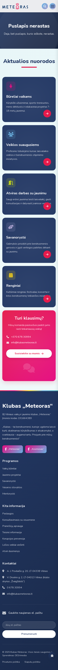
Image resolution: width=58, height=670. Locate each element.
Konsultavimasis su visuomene (18, 520)
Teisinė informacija (12, 532)
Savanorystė (9, 481)
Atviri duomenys (11, 551)
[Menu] (52, 6)
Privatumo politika (11, 661)
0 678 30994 (12, 587)
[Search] (45, 6)
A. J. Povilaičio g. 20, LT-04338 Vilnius (25, 571)
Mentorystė (8, 493)
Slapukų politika (32, 661)
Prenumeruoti (29, 634)
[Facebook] (12, 449)
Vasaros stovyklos (12, 487)
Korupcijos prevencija (13, 538)
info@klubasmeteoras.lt (17, 594)
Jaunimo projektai (11, 475)
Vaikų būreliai (9, 468)
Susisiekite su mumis (29, 353)
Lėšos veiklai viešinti (13, 545)
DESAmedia (21, 655)
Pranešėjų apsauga (12, 526)
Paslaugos (8, 513)
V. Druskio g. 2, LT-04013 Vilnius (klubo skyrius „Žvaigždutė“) (25, 579)
